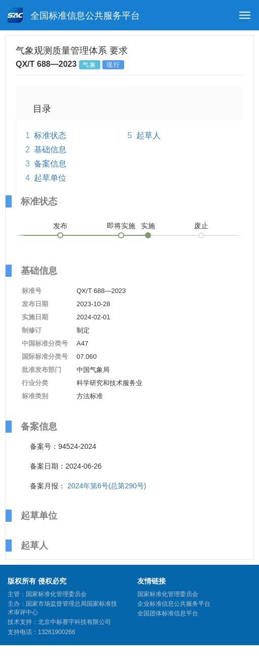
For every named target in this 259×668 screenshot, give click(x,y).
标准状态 (50, 135)
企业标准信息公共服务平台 (173, 603)
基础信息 (50, 149)
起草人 (148, 135)
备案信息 (50, 163)
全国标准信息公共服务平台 (74, 15)
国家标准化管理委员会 (167, 594)
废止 (201, 226)
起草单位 (50, 178)
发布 (60, 226)
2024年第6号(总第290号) (106, 486)
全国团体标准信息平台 (167, 613)
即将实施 (121, 226)
